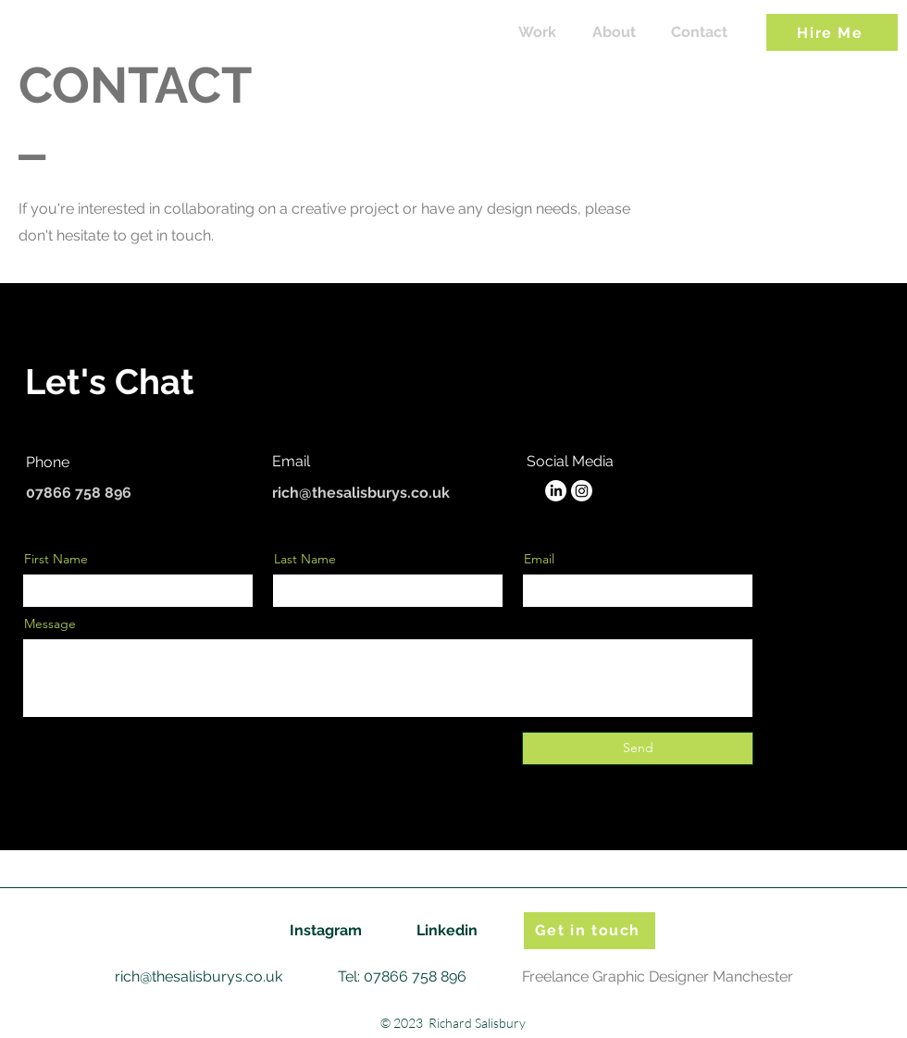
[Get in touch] (589, 930)
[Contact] (698, 32)
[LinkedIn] (555, 490)
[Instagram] (581, 490)
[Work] (537, 32)
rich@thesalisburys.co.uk (361, 492)
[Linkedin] (446, 931)
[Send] (637, 748)
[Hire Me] (832, 32)
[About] (614, 32)
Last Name (305, 558)
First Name (56, 558)
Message (50, 623)
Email (539, 558)
